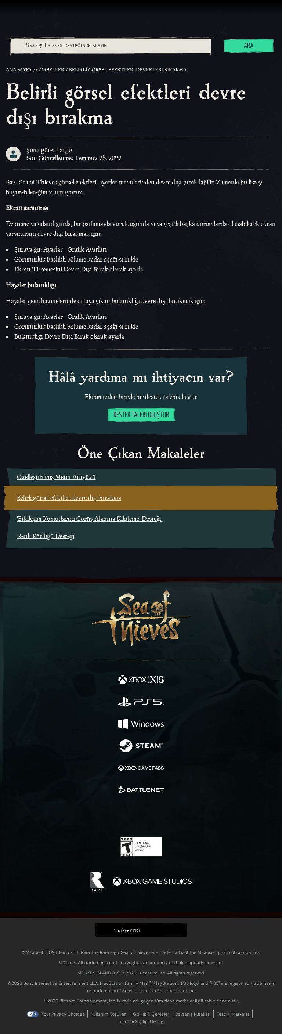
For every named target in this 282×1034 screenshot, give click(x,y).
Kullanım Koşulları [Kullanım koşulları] (109, 1014)
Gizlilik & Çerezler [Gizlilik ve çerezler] (151, 1014)
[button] (141, 930)
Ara (248, 46)
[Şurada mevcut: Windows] (141, 725)
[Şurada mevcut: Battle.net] (141, 791)
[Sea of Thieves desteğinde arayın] (111, 45)
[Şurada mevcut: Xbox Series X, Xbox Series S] (141, 681)
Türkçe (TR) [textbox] (127, 930)
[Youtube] (140, 816)
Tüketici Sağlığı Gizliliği (141, 1021)
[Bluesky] (192, 816)
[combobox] (110, 45)
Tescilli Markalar (233, 1014)
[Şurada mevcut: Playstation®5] (141, 703)
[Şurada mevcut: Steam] (141, 747)
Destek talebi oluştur (141, 415)
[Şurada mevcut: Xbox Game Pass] (141, 769)
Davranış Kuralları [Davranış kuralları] (192, 1014)
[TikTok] (177, 816)
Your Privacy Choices (62, 1014)
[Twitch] (118, 816)
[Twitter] (102, 815)
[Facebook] (88, 815)
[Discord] (162, 816)
